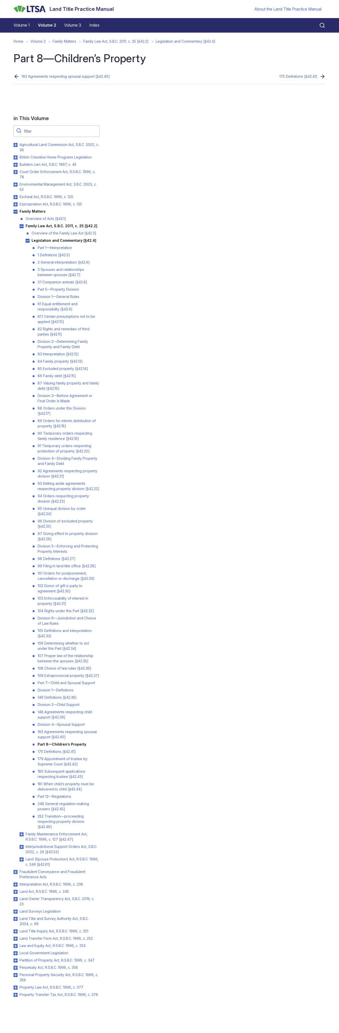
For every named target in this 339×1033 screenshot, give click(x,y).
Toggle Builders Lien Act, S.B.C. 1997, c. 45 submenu (16, 165)
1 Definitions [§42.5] (54, 255)
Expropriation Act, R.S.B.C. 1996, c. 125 (51, 204)
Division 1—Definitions (55, 690)
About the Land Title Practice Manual (287, 9)
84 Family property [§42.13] (60, 361)
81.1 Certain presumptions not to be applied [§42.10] (66, 319)
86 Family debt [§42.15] (57, 376)
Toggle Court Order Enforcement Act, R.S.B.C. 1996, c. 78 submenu (16, 172)
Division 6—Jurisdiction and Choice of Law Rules (67, 620)
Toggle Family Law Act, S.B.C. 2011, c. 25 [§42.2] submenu (22, 226)
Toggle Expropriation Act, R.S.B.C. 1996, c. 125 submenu (16, 204)
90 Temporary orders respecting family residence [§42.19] (65, 436)
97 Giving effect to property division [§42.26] (68, 536)
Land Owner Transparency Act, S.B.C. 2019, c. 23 (57, 901)
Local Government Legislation (44, 953)
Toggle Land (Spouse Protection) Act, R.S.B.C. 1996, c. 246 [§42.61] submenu (22, 859)
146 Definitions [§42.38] (57, 697)
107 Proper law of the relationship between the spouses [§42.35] (65, 658)
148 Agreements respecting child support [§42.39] (65, 714)
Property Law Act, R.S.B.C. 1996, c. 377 (51, 987)
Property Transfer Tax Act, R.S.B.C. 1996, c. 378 (59, 994)
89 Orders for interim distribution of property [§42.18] (67, 423)
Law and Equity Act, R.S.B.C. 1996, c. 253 (53, 945)
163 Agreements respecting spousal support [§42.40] (66, 76)
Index (94, 25)
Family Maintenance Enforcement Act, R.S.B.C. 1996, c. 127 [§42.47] (57, 836)
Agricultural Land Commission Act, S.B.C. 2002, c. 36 (59, 147)
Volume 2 (47, 25)
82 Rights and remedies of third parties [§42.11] (64, 331)
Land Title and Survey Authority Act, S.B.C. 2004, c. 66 (54, 921)
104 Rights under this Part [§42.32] (66, 611)
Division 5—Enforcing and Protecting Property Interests (68, 548)
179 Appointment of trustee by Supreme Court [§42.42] (63, 761)
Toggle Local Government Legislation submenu (16, 953)
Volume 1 (22, 25)
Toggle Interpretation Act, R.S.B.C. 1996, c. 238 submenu (16, 885)
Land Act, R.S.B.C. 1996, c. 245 (44, 891)
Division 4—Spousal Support (61, 724)
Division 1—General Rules (58, 296)
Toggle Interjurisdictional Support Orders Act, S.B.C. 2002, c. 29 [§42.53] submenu (22, 847)
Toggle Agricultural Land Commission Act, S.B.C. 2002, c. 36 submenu (16, 145)
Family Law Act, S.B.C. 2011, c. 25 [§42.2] (116, 41)
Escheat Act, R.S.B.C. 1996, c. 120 (46, 197)
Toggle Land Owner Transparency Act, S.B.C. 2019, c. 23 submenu (16, 899)
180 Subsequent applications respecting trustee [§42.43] (61, 774)
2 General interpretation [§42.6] (64, 262)
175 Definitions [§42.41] (298, 76)
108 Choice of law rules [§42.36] (64, 668)
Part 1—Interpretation (55, 248)
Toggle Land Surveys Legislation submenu (16, 912)
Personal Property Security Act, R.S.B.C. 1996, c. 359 (59, 977)
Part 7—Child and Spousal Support (66, 683)
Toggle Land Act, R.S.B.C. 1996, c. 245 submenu (16, 892)
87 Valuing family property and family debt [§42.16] (68, 385)
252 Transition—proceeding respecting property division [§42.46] (61, 821)
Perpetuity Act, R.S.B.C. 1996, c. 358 (49, 967)
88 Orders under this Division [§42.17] (62, 411)
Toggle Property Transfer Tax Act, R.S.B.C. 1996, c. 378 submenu (16, 995)
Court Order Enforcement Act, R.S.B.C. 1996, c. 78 (58, 174)
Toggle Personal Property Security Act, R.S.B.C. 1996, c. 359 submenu (16, 975)
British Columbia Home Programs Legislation (56, 157)
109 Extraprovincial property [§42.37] (68, 675)
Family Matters (64, 41)
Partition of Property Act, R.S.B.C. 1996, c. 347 (57, 960)
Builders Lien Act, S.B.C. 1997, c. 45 (48, 164)
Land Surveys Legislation (40, 911)
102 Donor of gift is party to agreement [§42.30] (60, 588)
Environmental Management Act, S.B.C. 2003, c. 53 (58, 187)
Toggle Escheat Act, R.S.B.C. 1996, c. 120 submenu (16, 197)
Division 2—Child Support (58, 704)
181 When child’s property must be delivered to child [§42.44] (66, 786)
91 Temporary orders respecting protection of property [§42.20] (64, 448)
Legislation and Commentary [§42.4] (185, 41)
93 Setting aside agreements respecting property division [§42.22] (68, 486)
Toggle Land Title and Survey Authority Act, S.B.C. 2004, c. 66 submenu (16, 919)
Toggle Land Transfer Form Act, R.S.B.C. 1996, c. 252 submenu (16, 939)
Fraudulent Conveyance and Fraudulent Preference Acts (52, 874)
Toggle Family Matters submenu (16, 212)
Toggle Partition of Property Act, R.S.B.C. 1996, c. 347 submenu (16, 961)
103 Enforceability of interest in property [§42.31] (63, 601)
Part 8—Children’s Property (62, 744)
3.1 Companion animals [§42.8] (62, 282)
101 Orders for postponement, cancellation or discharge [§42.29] (66, 576)
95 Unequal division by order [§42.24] (62, 511)
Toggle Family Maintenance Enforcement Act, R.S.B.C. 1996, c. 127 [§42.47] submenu (22, 834)
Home (18, 41)
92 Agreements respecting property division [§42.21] (67, 473)
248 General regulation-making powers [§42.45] (63, 806)
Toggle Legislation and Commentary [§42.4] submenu (28, 241)
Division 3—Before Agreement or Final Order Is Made (65, 398)
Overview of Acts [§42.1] (46, 218)
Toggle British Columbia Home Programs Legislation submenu (16, 157)
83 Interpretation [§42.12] (58, 354)
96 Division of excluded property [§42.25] (65, 523)
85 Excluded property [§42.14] (63, 368)
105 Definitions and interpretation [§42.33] (65, 633)
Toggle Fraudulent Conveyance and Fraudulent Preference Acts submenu (16, 872)
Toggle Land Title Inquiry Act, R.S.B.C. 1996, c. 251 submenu (16, 931)
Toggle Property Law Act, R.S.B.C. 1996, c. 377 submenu (16, 988)
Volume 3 (72, 25)
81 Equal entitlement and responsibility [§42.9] (57, 306)
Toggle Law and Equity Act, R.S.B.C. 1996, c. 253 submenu (16, 946)
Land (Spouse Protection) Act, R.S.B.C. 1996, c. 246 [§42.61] (62, 861)
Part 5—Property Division (58, 289)
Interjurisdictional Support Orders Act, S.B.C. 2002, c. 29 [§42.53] (61, 849)
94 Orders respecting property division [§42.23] (63, 498)
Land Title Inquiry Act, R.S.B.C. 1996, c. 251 (54, 931)
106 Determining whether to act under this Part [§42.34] (63, 646)
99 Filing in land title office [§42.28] (67, 566)
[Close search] (319, 25)
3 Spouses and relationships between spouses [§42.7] (61, 272)
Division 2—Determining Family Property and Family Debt (63, 344)
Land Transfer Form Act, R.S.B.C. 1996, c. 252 (56, 938)
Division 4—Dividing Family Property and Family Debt (67, 461)
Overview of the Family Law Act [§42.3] (64, 233)
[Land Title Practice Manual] (64, 9)
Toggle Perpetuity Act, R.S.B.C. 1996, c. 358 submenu (16, 968)
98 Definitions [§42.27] (56, 559)
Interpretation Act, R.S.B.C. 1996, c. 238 (51, 884)
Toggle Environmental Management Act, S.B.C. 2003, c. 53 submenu (16, 185)
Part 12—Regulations (54, 796)
